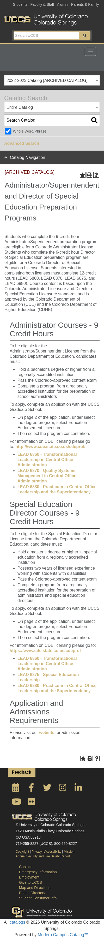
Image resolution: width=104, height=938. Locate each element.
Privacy (37, 851)
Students (20, 4)
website (46, 732)
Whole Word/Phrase (29, 131)
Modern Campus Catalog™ (63, 935)
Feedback (21, 772)
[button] (84, 35)
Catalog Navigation (27, 157)
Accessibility (52, 851)
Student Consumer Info (38, 898)
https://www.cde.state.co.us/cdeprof (45, 650)
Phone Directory (32, 893)
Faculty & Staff (42, 4)
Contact (25, 867)
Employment (29, 877)
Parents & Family (85, 4)
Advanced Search (21, 143)
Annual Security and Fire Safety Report (43, 856)
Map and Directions (35, 888)
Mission (69, 851)
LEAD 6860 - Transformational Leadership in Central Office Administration (47, 459)
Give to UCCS (30, 882)
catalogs (17, 922)
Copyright (22, 851)
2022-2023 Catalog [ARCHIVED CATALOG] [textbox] (47, 80)
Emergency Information (38, 872)
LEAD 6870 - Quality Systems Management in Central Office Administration (46, 475)
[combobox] (52, 80)
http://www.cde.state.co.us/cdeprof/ (50, 446)
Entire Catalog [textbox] (20, 107)
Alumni (62, 4)
